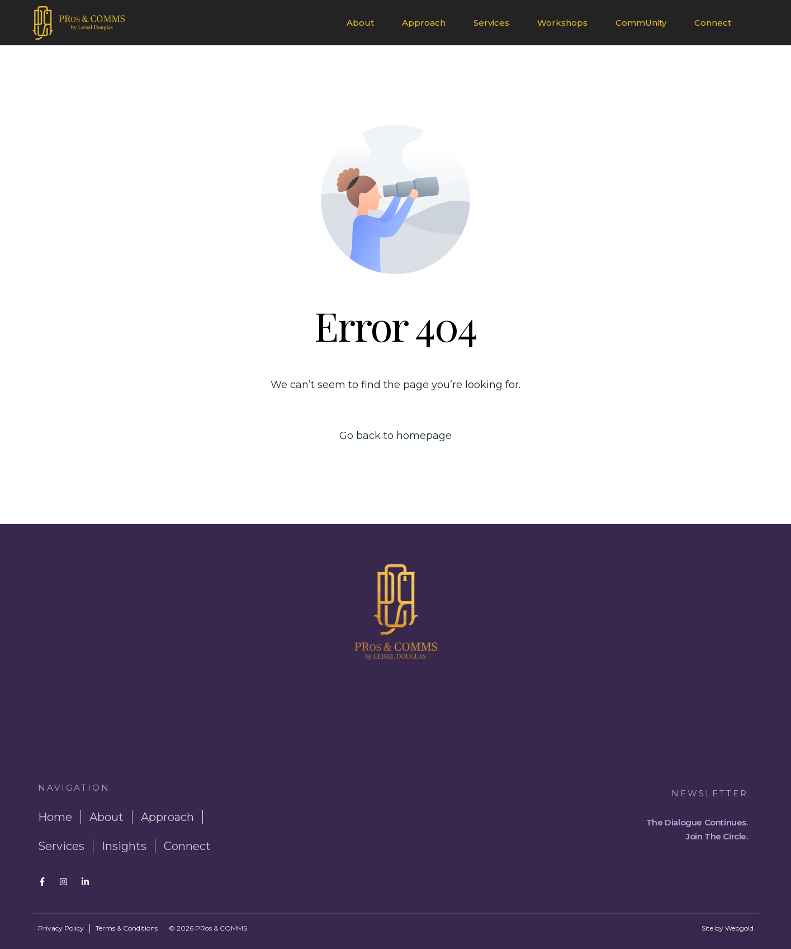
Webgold (739, 928)
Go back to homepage (395, 435)
